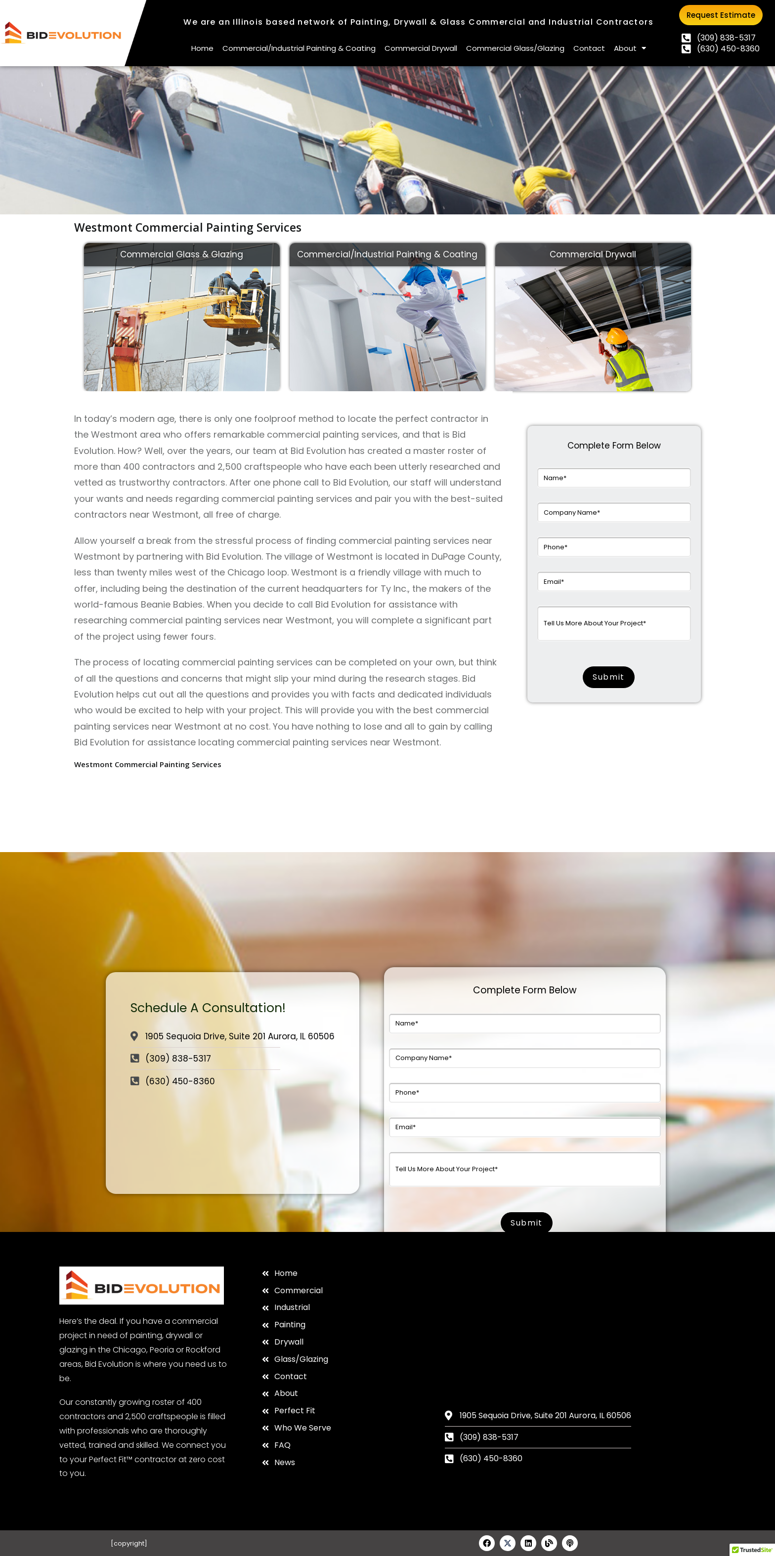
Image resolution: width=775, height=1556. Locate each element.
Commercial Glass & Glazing (181, 254)
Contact (589, 48)
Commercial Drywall (421, 48)
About (630, 48)
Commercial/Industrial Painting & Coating (299, 48)
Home (202, 48)
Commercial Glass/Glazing (515, 48)
